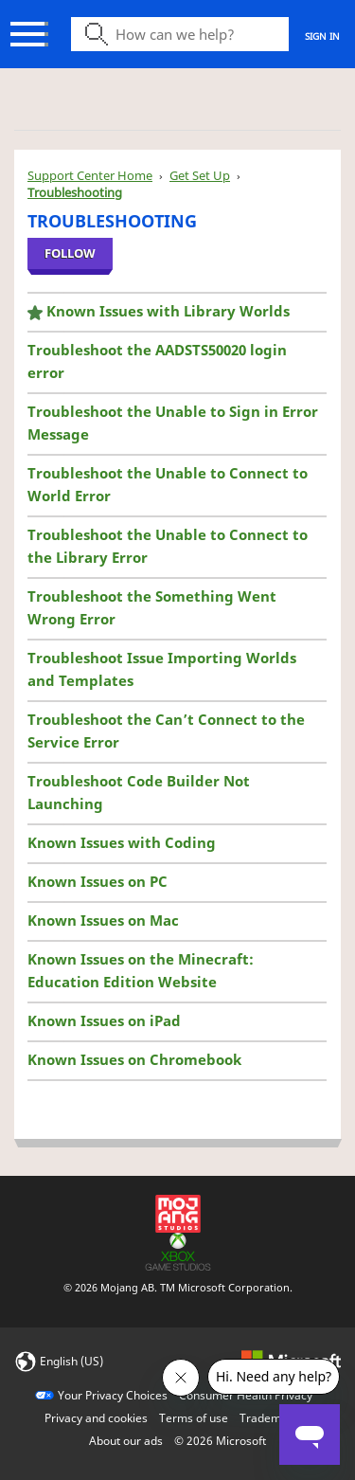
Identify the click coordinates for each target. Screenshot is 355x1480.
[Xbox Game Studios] (178, 1249)
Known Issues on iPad (104, 1020)
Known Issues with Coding (121, 842)
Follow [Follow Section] (70, 253)
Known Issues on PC (97, 881)
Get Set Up (199, 175)
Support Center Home (89, 175)
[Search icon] (180, 34)
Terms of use (193, 1418)
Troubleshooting (74, 192)
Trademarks (272, 1418)
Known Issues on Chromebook (134, 1059)
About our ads (126, 1441)
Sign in (322, 36)
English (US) (71, 1361)
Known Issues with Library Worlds (168, 310)
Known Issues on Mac (103, 920)
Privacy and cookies (96, 1418)
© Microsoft (220, 1441)
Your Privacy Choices (113, 1395)
